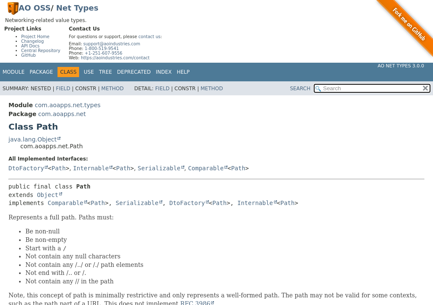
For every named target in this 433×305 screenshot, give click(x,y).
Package (41, 72)
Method (112, 89)
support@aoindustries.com (111, 44)
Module (14, 72)
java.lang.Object (32, 139)
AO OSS (35, 7)
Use (89, 72)
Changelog (32, 41)
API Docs (30, 46)
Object (47, 194)
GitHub (28, 55)
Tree (105, 72)
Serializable (159, 168)
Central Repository (40, 50)
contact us (149, 36)
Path (59, 168)
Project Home (35, 36)
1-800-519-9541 (102, 48)
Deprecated (134, 72)
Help (183, 72)
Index (164, 72)
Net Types (77, 7)
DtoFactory (26, 168)
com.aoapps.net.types (68, 105)
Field (63, 89)
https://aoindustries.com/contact (115, 57)
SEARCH (300, 89)
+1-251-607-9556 (103, 53)
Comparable (206, 168)
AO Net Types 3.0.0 (401, 66)
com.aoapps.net (62, 114)
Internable (91, 168)
